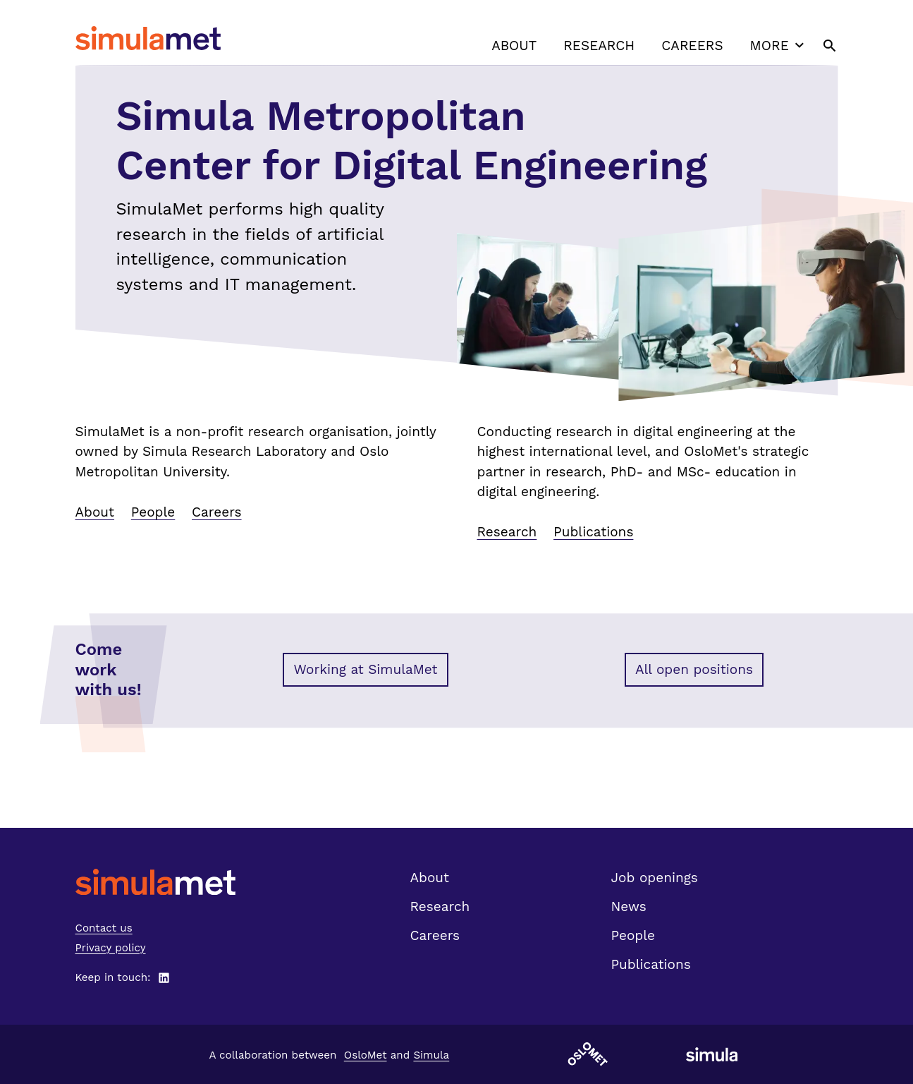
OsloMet (365, 1055)
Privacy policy (110, 947)
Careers (692, 45)
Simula (431, 1055)
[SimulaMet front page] (155, 882)
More (779, 45)
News (629, 906)
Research (599, 45)
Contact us (104, 928)
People (153, 512)
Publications (593, 532)
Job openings (654, 877)
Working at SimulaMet (365, 669)
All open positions (694, 669)
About (514, 45)
